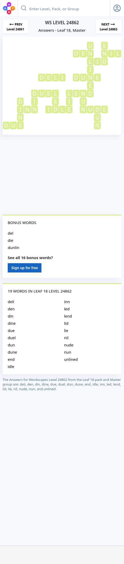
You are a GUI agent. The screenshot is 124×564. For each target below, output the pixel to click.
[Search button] (23, 8)
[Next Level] (108, 26)
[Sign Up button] (117, 8)
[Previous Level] (15, 26)
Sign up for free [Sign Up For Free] (24, 268)
